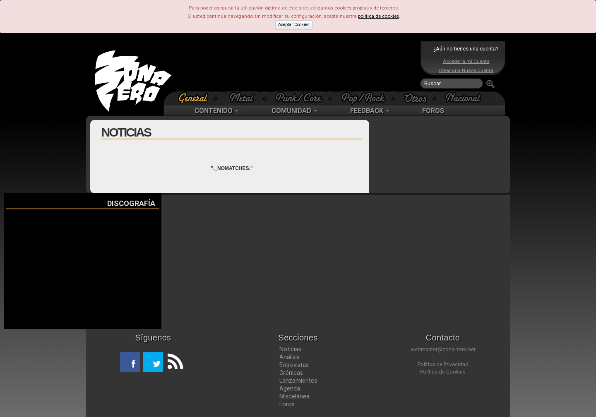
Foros (287, 404)
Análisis (289, 357)
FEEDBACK (369, 111)
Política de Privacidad (443, 364)
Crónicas (291, 372)
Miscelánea (294, 396)
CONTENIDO (216, 111)
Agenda (289, 388)
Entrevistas (294, 365)
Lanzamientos (298, 380)
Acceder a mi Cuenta (466, 61)
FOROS (433, 111)
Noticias (290, 349)
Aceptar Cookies (294, 24)
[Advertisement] (296, 66)
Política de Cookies (443, 372)
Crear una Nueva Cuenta (466, 70)
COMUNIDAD (294, 111)
